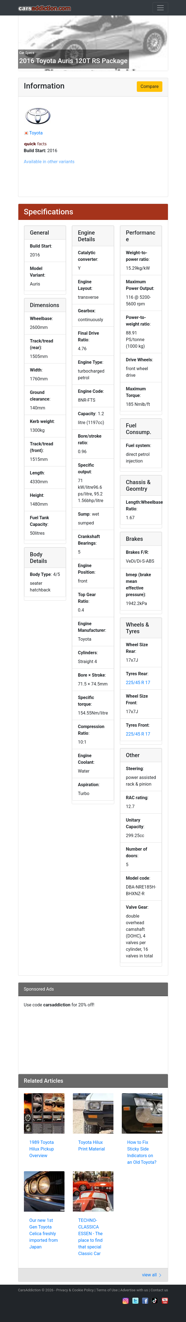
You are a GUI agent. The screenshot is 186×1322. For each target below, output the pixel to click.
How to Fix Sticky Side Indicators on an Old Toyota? (142, 1152)
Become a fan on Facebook (145, 1300)
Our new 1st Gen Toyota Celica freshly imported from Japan (43, 1234)
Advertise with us (134, 1290)
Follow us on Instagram (125, 1300)
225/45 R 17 (138, 682)
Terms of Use (107, 1290)
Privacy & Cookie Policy (75, 1290)
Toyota (36, 133)
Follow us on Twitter (135, 1300)
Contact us (159, 1290)
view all (152, 1274)
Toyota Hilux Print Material (91, 1146)
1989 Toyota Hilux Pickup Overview (41, 1149)
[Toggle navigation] (160, 7)
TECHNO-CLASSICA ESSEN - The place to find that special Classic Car (90, 1237)
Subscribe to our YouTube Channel (165, 1300)
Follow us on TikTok (155, 1300)
